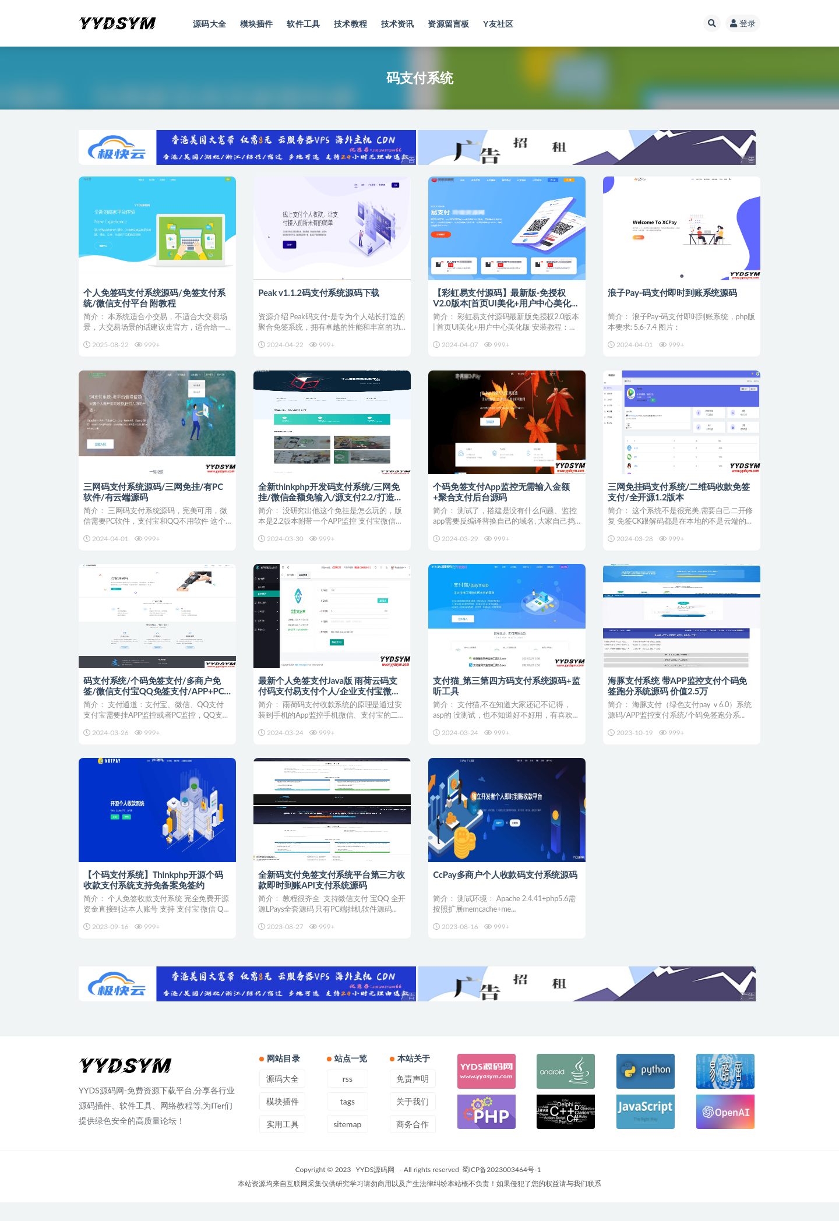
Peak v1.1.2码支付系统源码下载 (319, 292)
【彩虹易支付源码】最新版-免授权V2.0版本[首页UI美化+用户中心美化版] (503, 303)
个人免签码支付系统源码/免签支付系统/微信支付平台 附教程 (155, 297)
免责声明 (412, 1097)
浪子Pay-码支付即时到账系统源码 (673, 292)
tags (347, 1120)
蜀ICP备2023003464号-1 (501, 1188)
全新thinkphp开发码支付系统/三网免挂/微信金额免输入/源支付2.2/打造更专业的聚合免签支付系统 (331, 501)
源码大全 (282, 1097)
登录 (743, 23)
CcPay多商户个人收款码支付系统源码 (506, 888)
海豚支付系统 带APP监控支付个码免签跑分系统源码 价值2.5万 (678, 694)
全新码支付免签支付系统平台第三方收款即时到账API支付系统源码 (328, 893)
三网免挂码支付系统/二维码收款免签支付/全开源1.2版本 (680, 496)
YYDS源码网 (375, 1188)
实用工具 (282, 1143)
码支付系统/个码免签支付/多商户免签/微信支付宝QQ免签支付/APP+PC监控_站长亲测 (154, 700)
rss (347, 1097)
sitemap (347, 1143)
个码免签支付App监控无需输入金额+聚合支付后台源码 (502, 496)
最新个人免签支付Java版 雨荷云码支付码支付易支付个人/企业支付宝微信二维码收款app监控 (330, 700)
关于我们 (412, 1120)
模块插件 (282, 1120)
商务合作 (412, 1143)
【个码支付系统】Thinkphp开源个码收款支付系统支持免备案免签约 (154, 893)
